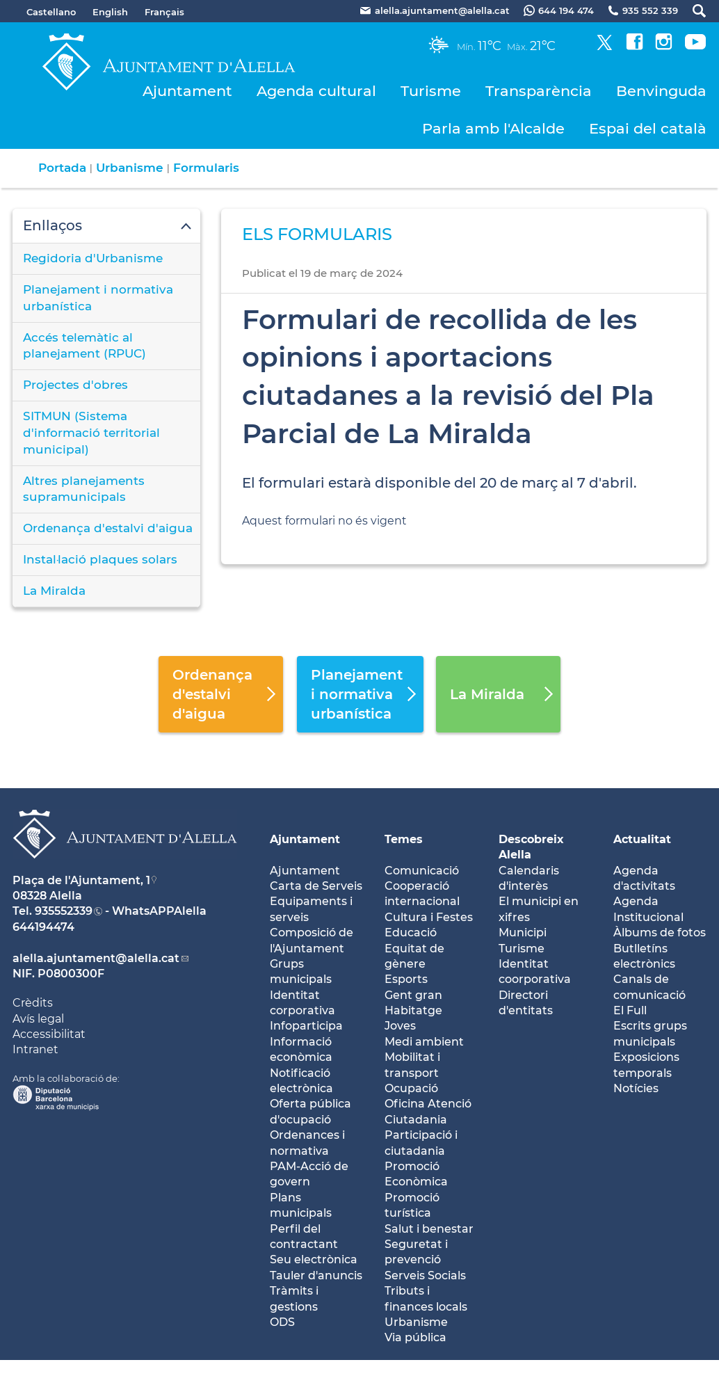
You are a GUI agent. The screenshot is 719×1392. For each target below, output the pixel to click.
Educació (411, 932)
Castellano (51, 11)
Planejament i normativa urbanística (98, 297)
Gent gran (413, 995)
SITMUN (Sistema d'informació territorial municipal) (91, 432)
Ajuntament (187, 90)
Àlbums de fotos (659, 932)
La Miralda (54, 591)
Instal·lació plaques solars (100, 559)
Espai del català (647, 128)
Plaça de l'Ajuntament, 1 (81, 880)
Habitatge (413, 1010)
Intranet (35, 1049)
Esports (406, 979)
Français (164, 11)
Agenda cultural (316, 90)
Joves (400, 1025)
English (110, 11)
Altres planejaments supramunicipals (84, 489)
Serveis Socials (425, 1275)
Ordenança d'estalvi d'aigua (108, 528)
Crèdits (33, 1002)
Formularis (206, 168)
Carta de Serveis (316, 886)
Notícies (636, 1088)
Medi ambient (424, 1041)
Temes (404, 839)
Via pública (415, 1337)
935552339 (63, 911)
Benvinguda (661, 90)
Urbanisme (129, 168)
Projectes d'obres (75, 385)
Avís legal (38, 1018)
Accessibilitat (49, 1034)
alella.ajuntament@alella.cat (96, 958)
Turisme (431, 90)
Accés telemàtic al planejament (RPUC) (84, 345)
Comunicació (422, 870)
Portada (62, 168)
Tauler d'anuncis (316, 1275)
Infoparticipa (306, 1025)
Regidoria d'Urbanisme (93, 258)
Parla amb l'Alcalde (493, 128)
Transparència (538, 90)
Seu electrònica (313, 1259)
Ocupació (411, 1088)
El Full (630, 1010)
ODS (282, 1322)
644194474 (43, 927)
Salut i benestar (429, 1228)
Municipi (523, 932)
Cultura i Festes (429, 917)
